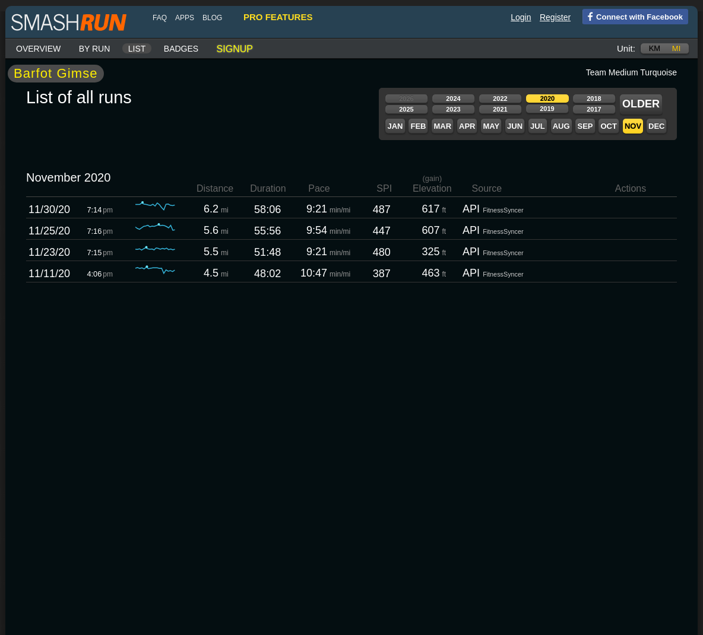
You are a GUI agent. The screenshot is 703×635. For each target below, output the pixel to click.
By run (94, 48)
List (137, 48)
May (491, 126)
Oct (608, 126)
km (655, 48)
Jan (395, 126)
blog (212, 18)
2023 (453, 109)
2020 (547, 98)
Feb (418, 126)
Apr (467, 126)
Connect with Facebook (632, 16)
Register (555, 17)
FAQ (160, 18)
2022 (500, 98)
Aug (561, 126)
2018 (594, 98)
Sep (585, 126)
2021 (500, 109)
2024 (453, 98)
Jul (537, 126)
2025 (406, 109)
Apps (184, 18)
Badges (181, 48)
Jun (514, 126)
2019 (547, 108)
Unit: (626, 48)
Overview (38, 48)
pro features (277, 17)
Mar (442, 126)
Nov (633, 126)
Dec (656, 126)
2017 (594, 109)
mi (676, 48)
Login (521, 17)
